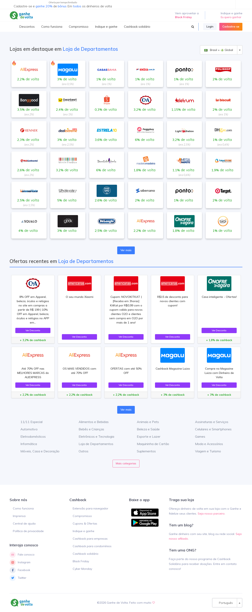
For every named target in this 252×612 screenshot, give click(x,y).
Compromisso (82, 516)
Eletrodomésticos (30, 436)
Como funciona (23, 508)
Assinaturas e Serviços (208, 422)
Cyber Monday (82, 569)
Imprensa (19, 516)
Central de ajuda (24, 523)
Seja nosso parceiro (211, 513)
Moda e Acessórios (206, 444)
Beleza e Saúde (145, 429)
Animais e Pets (145, 422)
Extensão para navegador (90, 508)
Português (224, 602)
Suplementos (143, 451)
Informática (25, 444)
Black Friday (81, 561)
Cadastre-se (230, 26)
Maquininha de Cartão (150, 444)
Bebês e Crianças (88, 429)
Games (197, 436)
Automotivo (26, 429)
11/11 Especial (28, 422)
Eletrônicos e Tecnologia (93, 436)
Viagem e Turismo (205, 451)
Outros (80, 451)
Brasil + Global (218, 50)
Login (209, 26)
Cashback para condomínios (92, 546)
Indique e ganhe (83, 531)
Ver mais (126, 250)
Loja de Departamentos (92, 444)
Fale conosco (22, 555)
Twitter (18, 578)
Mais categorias (126, 463)
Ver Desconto (33, 330)
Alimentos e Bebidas (90, 422)
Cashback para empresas (90, 538)
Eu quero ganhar (231, 17)
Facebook (20, 570)
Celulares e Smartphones (210, 429)
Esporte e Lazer (145, 436)
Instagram (20, 562)
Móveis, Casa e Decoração (36, 451)
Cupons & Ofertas (85, 523)
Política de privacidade (28, 531)
